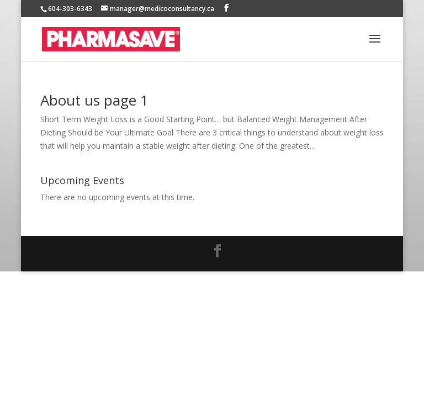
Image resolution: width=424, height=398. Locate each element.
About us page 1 (94, 100)
